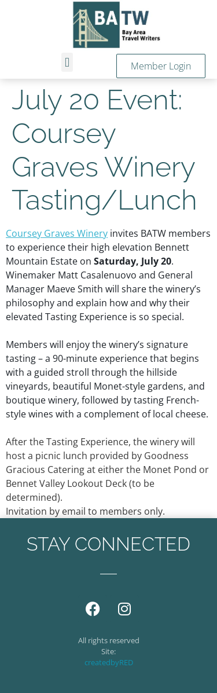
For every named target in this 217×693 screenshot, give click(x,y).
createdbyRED (108, 662)
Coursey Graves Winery (57, 233)
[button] (66, 62)
